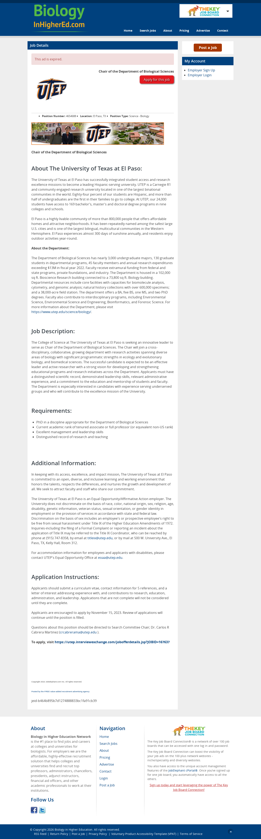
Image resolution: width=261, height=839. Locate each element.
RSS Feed (40, 834)
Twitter (42, 810)
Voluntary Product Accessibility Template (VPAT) (143, 834)
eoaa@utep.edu (110, 557)
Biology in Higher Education (73, 829)
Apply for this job (157, 79)
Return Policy (59, 834)
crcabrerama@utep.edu (78, 632)
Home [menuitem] (104, 736)
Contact (222, 30)
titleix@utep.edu (100, 538)
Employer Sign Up (201, 70)
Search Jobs (148, 30)
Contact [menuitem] (106, 771)
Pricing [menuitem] (105, 757)
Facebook (34, 810)
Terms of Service (191, 834)
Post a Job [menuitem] (107, 785)
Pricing (184, 30)
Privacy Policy (98, 834)
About (167, 30)
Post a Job (208, 47)
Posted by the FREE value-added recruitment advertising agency (60, 691)
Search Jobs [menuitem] (108, 743)
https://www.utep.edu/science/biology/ (61, 312)
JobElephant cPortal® (183, 770)
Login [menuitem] (104, 778)
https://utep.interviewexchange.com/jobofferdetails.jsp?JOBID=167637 (112, 642)
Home (128, 30)
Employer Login (200, 75)
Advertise (203, 30)
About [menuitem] (104, 750)
